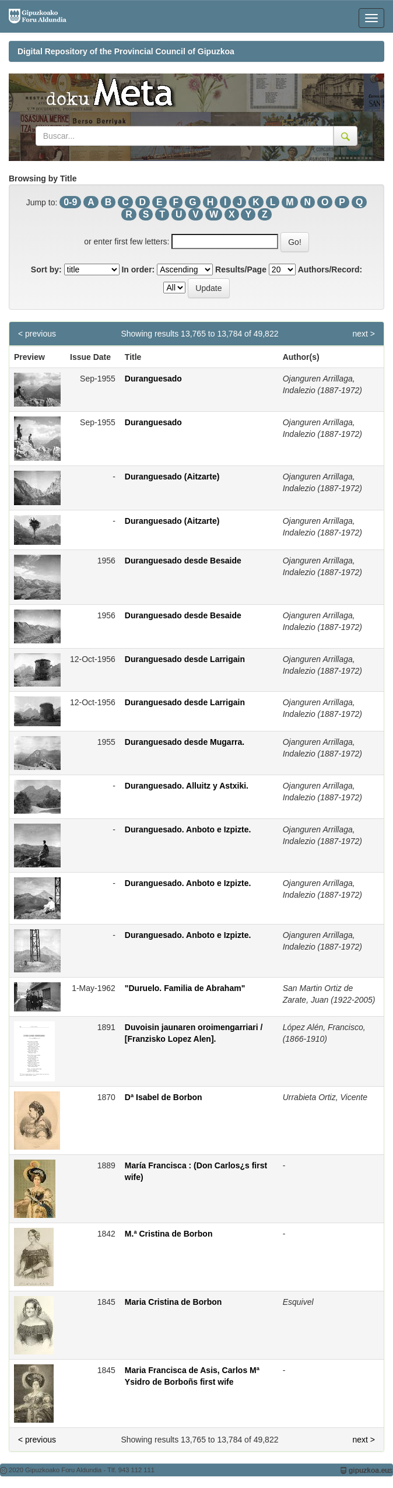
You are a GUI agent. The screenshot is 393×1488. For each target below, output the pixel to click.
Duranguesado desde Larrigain (185, 659)
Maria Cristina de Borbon (173, 1302)
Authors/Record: (330, 269)
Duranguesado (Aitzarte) (172, 476)
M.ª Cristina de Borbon (169, 1233)
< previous (37, 333)
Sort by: (46, 269)
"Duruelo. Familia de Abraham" (185, 988)
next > (363, 333)
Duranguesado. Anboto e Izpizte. (188, 829)
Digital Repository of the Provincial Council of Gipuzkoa (125, 51)
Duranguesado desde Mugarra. (184, 742)
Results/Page (240, 269)
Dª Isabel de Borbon (163, 1097)
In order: (138, 269)
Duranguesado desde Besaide (183, 560)
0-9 (70, 202)
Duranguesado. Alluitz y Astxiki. (186, 785)
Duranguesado (153, 378)
